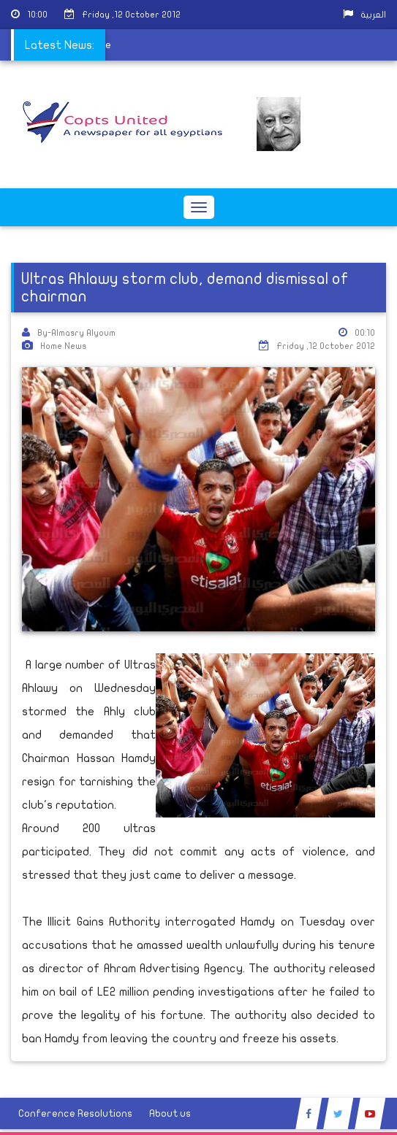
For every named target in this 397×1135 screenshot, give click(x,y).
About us (170, 1113)
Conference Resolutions (75, 1113)
